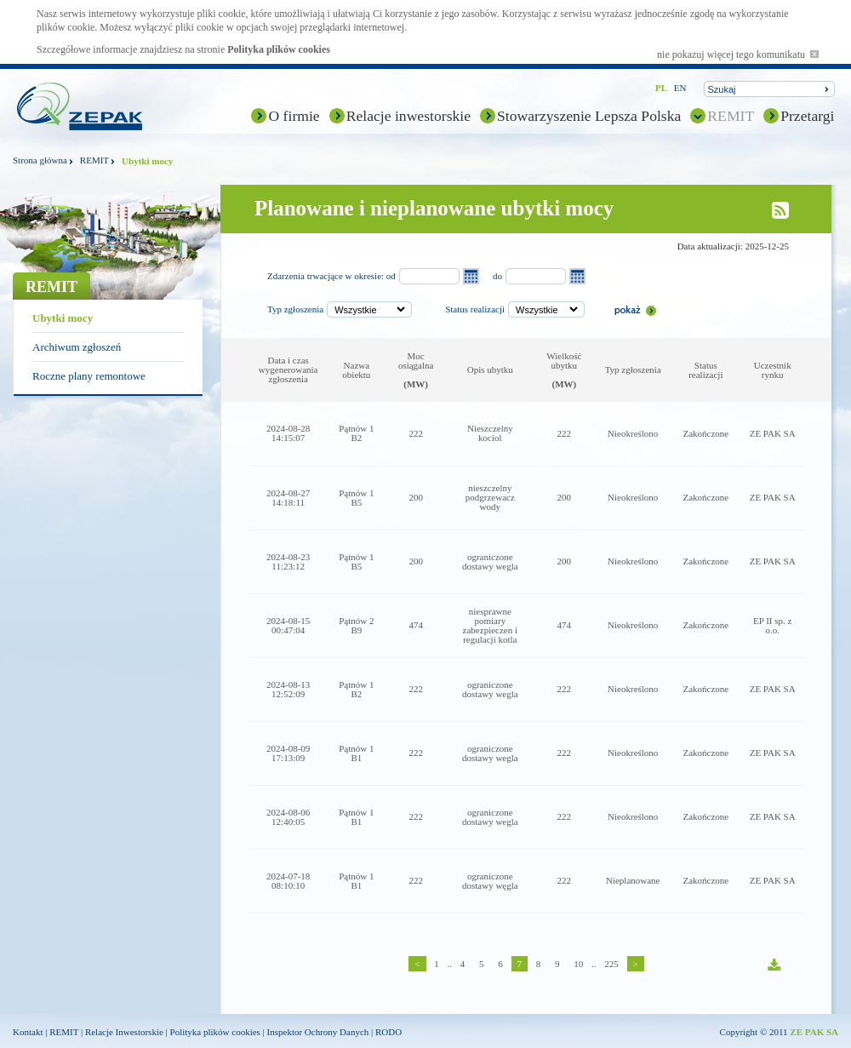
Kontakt (28, 1032)
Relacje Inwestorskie (124, 1032)
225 (611, 964)
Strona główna (40, 160)
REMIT (730, 115)
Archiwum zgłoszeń (76, 347)
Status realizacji (475, 309)
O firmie (293, 115)
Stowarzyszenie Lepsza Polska (589, 115)
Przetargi (807, 115)
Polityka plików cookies (278, 49)
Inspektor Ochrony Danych (318, 1032)
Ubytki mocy (62, 318)
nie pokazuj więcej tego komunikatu (738, 54)
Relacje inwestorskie (408, 115)
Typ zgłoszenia (295, 309)
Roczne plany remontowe (89, 375)
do (497, 276)
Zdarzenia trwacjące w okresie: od (331, 276)
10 (578, 964)
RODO (388, 1032)
